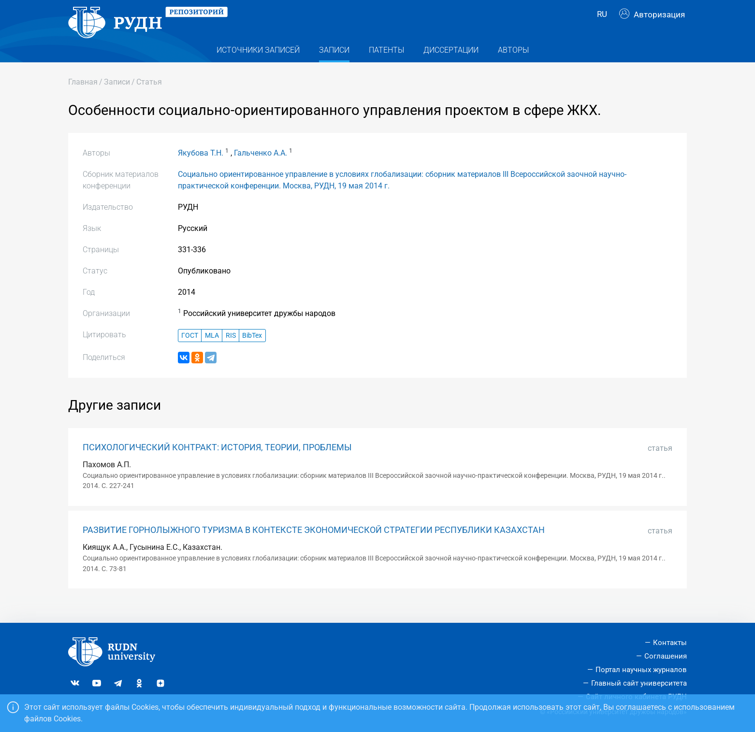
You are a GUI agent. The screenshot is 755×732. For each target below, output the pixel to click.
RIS (231, 350)
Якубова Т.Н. (200, 168)
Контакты (670, 642)
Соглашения (665, 656)
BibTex (252, 350)
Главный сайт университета (639, 683)
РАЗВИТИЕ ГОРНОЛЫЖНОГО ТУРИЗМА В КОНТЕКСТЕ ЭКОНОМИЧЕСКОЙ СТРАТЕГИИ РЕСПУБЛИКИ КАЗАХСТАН (314, 545)
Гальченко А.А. (260, 168)
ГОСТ (189, 350)
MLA (212, 350)
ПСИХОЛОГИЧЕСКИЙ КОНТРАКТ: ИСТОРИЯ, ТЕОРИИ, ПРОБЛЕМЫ (217, 462)
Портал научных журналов (641, 669)
